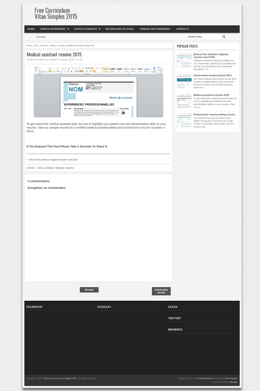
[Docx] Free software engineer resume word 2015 (53, 159)
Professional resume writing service (214, 114)
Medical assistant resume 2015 (54, 54)
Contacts (182, 28)
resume (62, 45)
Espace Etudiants (85, 28)
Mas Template (231, 378)
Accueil (41, 36)
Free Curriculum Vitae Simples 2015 (56, 13)
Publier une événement (155, 28)
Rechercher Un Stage (120, 28)
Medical (53, 45)
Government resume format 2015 (213, 75)
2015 (36, 45)
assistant (44, 45)
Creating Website (204, 378)
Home (31, 28)
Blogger (234, 382)
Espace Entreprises (53, 28)
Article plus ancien (161, 291)
